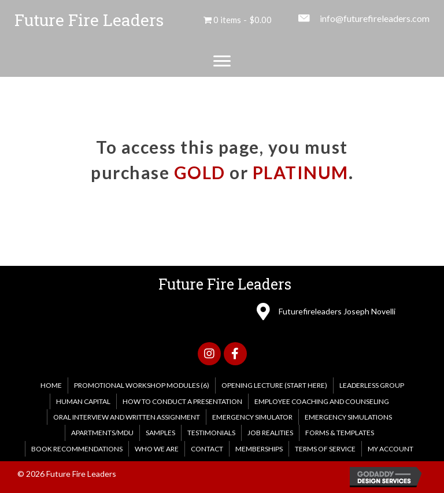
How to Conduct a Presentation (182, 401)
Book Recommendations (77, 448)
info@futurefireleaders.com (375, 18)
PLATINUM (301, 172)
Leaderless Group (371, 385)
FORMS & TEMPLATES (339, 432)
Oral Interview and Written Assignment (126, 417)
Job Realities (270, 432)
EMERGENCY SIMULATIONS (348, 417)
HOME (51, 385)
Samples (160, 432)
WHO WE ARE (157, 448)
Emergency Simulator (252, 417)
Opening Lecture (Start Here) (274, 385)
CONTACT (207, 448)
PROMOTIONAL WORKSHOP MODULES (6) (141, 385)
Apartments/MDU (102, 432)
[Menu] (222, 61)
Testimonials (211, 432)
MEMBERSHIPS (259, 448)
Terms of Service (325, 448)
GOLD (199, 172)
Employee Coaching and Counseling (321, 401)
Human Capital (83, 401)
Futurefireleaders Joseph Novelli (337, 311)
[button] (209, 353)
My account (390, 448)
